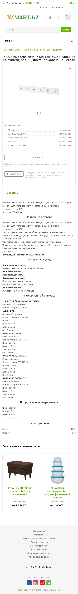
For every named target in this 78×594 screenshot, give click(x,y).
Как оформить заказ (39, 557)
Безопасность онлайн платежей (39, 538)
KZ (69, 3)
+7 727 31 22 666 (13, 3)
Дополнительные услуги (39, 553)
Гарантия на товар (39, 549)
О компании (39, 531)
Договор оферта (39, 542)
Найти (66, 30)
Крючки (58, 49)
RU (72, 3)
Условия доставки (39, 546)
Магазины (39, 535)
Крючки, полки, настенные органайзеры (26, 49)
